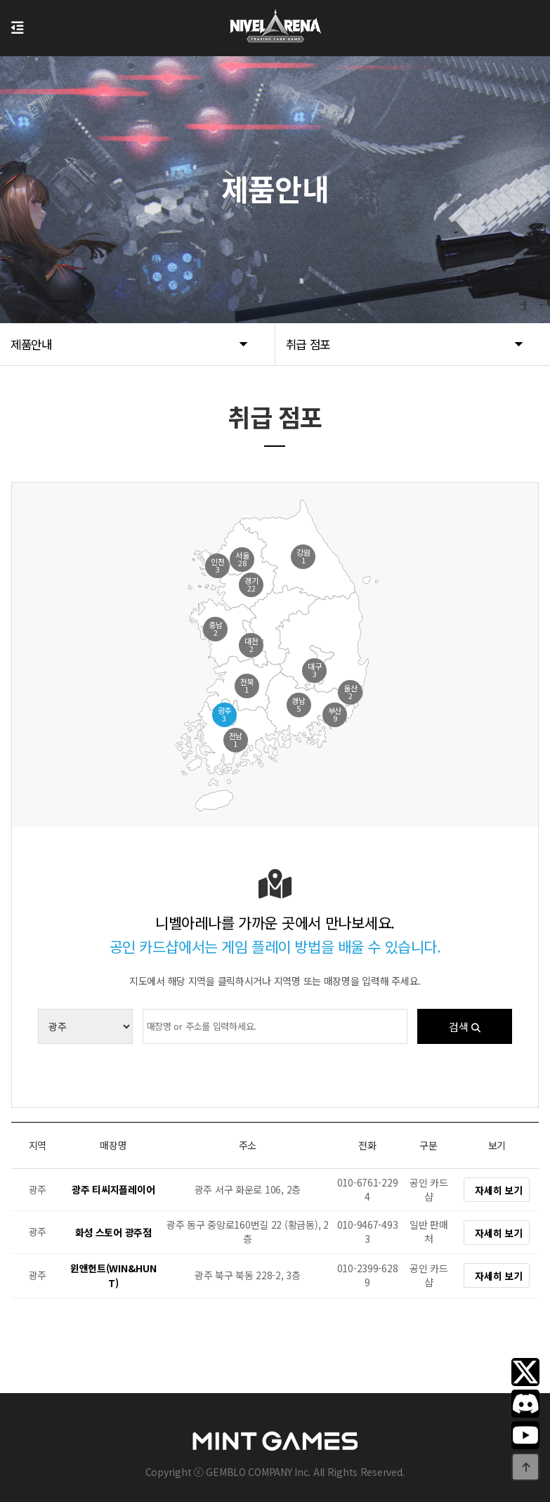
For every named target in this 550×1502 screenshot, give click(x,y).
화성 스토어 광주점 (113, 1232)
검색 (464, 1026)
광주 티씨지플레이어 (113, 1190)
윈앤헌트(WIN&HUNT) (113, 1275)
